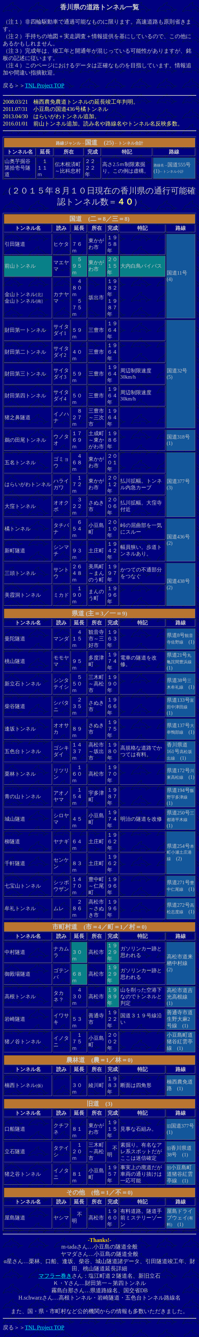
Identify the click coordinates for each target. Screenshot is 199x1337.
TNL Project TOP (44, 85)
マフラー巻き (55, 1276)
